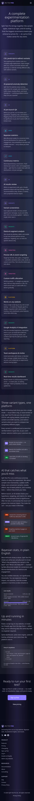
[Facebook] (8, 735)
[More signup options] (24, 697)
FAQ (2, 780)
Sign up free (15, 698)
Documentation (6, 767)
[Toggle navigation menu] (31, 3)
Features (4, 743)
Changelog (4, 748)
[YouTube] (5, 735)
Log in (3, 753)
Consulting (4, 772)
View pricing (17, 704)
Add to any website (7, 758)
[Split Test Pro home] (7, 2)
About (3, 769)
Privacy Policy (5, 785)
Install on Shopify (6, 756)
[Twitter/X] (2, 735)
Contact (3, 782)
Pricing (3, 746)
